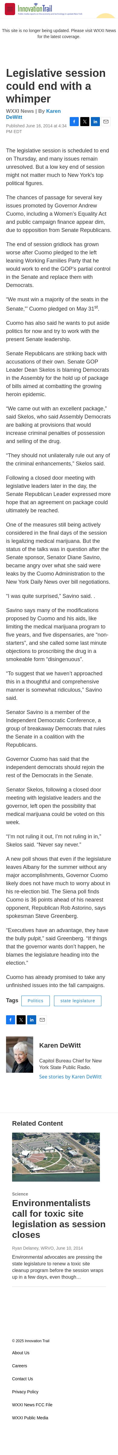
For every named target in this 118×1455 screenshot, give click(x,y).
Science (20, 1194)
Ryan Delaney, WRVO (33, 1248)
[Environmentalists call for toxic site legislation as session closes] (56, 1157)
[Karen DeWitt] (19, 1054)
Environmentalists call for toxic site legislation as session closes (59, 1218)
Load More (59, 1298)
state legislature (77, 1000)
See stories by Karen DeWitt (70, 1076)
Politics (35, 1000)
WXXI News (105, 30)
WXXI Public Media (30, 1418)
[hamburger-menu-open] (10, 9)
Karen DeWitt (60, 1045)
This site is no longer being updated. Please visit (48, 30)
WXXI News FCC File (32, 1405)
